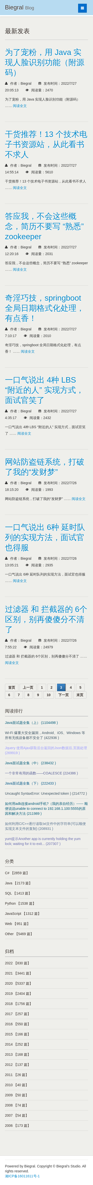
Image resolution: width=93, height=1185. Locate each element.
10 (49, 695)
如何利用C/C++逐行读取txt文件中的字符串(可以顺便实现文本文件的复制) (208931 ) (45, 826)
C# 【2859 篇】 (17, 873)
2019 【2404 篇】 (19, 994)
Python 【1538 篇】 (20, 903)
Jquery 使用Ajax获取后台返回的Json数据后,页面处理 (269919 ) (46, 750)
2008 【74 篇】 (17, 1105)
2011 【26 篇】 (17, 1075)
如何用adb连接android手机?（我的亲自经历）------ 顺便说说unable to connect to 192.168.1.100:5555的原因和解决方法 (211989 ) (46, 809)
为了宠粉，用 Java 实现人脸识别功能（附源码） (44, 62)
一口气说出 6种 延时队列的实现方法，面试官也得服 (45, 537)
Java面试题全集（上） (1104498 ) (31, 723)
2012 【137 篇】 (18, 1065)
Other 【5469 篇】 (19, 934)
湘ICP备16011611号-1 (22, 1176)
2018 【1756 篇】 (19, 1004)
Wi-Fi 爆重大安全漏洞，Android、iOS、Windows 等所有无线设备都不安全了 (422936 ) (45, 735)
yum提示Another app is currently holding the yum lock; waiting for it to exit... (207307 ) (43, 841)
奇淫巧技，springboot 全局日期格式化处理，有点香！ (44, 308)
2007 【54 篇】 (17, 1115)
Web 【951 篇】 (17, 924)
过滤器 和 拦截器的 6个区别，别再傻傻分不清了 (46, 619)
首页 (11, 687)
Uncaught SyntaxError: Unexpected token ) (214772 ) (46, 793)
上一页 (28, 687)
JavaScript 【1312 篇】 (23, 914)
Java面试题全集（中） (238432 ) (30, 763)
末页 (79, 695)
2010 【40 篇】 (17, 1085)
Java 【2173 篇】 (18, 883)
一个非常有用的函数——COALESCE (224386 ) (41, 773)
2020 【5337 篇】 (19, 983)
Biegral (19, 7)
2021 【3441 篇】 (19, 973)
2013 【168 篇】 (18, 1054)
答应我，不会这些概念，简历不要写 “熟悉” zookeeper (44, 226)
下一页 (63, 695)
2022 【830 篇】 (18, 963)
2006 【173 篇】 (18, 1126)
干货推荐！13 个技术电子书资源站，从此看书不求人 (46, 144)
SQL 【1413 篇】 (18, 893)
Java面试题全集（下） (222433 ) (30, 783)
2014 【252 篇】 (18, 1044)
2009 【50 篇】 (17, 1095)
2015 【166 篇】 (18, 1034)
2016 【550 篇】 (18, 1024)
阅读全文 (20, 106)
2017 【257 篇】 (18, 1014)
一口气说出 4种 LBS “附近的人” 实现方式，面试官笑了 (44, 390)
